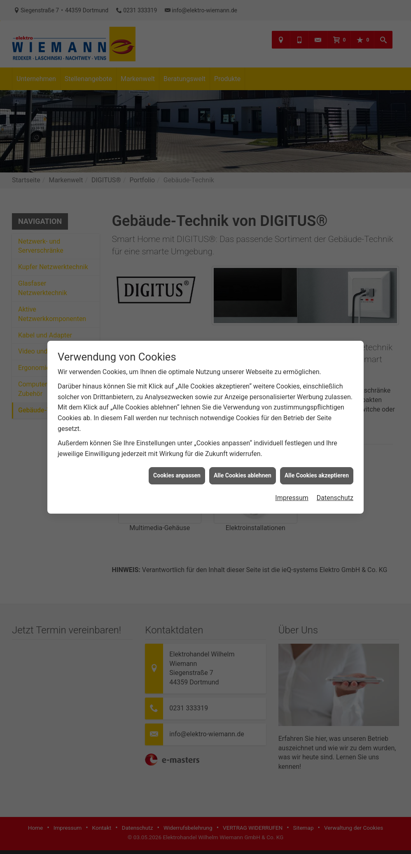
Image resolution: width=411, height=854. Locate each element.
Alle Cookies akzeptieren (317, 448)
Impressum (291, 471)
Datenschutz (335, 471)
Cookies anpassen (177, 448)
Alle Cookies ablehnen (242, 448)
